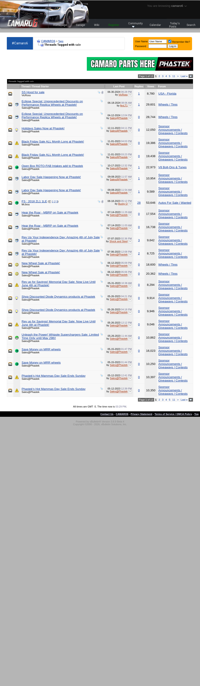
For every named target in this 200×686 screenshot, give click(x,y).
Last (184, 76)
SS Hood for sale (33, 92)
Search (191, 25)
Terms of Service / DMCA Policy (173, 414)
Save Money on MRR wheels (41, 349)
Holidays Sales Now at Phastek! (43, 128)
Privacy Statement (141, 414)
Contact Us (106, 414)
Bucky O (123, 203)
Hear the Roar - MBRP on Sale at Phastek (50, 212)
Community (135, 25)
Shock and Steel (118, 241)
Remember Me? (179, 41)
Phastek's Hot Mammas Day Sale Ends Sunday (53, 375)
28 (139, 202)
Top (196, 414)
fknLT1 (124, 105)
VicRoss (26, 95)
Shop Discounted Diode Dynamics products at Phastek (58, 296)
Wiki (96, 25)
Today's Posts (174, 25)
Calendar (155, 25)
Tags (60, 41)
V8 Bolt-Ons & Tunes (172, 167)
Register (113, 25)
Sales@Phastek (30, 107)
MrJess (26, 204)
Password (140, 46)
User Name (141, 41)
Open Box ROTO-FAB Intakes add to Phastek (52, 166)
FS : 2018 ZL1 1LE (34, 201)
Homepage (60, 25)
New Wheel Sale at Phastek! (41, 263)
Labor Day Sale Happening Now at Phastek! (51, 177)
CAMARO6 (48, 41)
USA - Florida (167, 93)
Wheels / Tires (168, 104)
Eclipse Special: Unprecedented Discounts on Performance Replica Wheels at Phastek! (52, 103)
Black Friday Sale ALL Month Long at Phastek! (53, 141)
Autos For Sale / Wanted (174, 202)
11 (173, 76)
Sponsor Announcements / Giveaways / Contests (173, 130)
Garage (80, 25)
